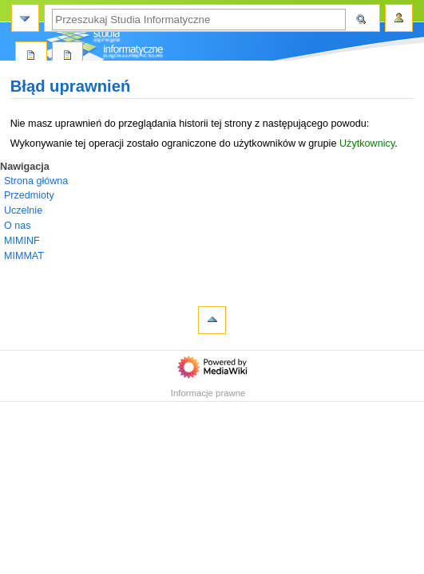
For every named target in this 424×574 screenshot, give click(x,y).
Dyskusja (68, 56)
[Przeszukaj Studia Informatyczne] (199, 19)
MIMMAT (24, 255)
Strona (31, 56)
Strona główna (36, 181)
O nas (17, 225)
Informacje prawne (208, 393)
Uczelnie (23, 210)
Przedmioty (29, 195)
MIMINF (22, 240)
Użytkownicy (366, 143)
